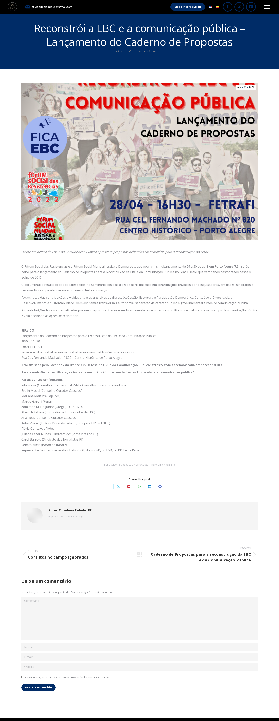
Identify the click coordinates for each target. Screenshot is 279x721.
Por (118, 464)
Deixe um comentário (163, 464)
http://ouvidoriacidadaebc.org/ (65, 516)
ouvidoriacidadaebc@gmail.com (48, 6)
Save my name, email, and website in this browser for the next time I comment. (67, 677)
